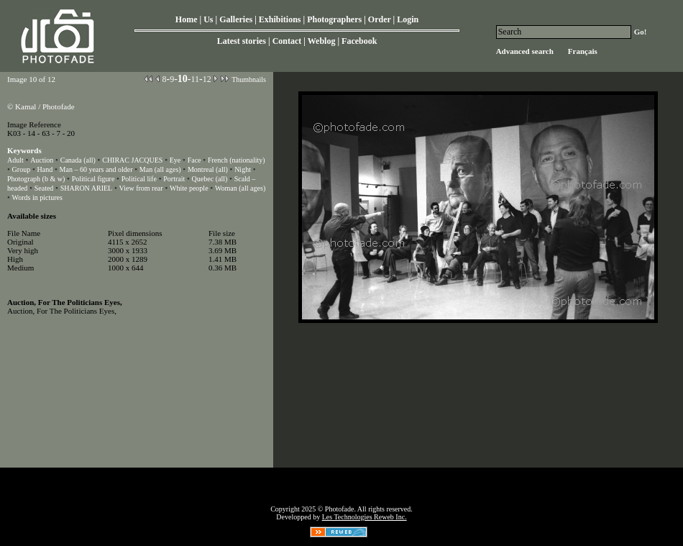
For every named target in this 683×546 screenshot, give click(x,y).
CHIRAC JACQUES (132, 160)
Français (582, 51)
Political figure (93, 179)
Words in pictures (37, 197)
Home (186, 19)
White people (189, 188)
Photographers (334, 19)
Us (208, 19)
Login (407, 19)
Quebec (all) (210, 179)
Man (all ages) (160, 169)
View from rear (141, 188)
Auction (41, 160)
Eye (175, 160)
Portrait (174, 179)
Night (242, 169)
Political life (139, 179)
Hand (45, 169)
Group (21, 169)
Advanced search (525, 51)
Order (379, 19)
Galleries (235, 19)
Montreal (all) (208, 169)
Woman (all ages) (240, 188)
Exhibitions (280, 19)
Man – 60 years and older (96, 169)
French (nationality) (236, 160)
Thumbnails (249, 79)
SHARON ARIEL (86, 188)
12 (207, 79)
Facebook (359, 41)
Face (194, 160)
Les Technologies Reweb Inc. (364, 517)
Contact (287, 41)
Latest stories (241, 41)
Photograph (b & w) (36, 179)
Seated (44, 188)
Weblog (322, 41)
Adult (15, 160)
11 (195, 79)
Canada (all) (78, 160)
